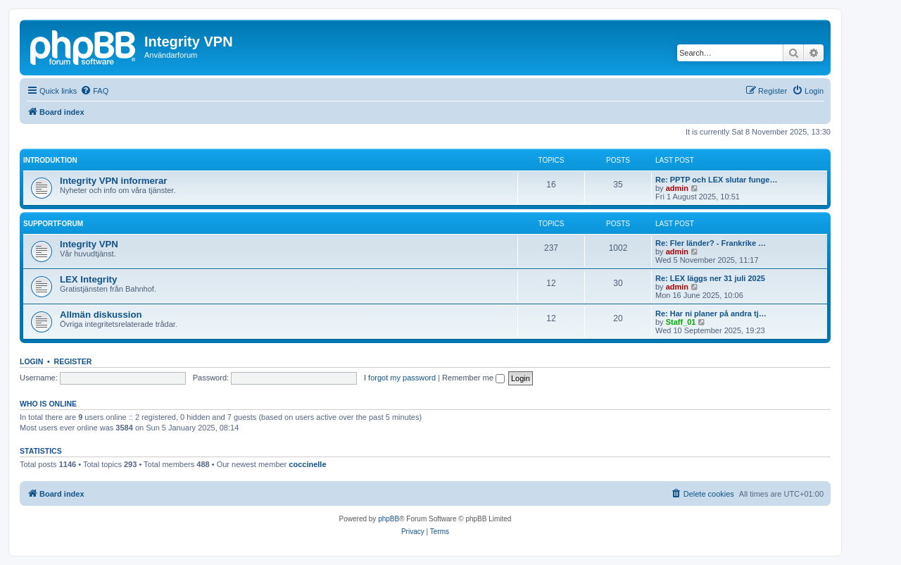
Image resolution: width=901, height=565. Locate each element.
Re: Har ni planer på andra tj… (711, 313)
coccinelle (307, 464)
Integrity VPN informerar (113, 180)
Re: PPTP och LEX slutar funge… (716, 179)
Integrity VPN (89, 244)
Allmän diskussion (101, 314)
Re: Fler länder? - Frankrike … (710, 243)
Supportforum (53, 224)
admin (677, 188)
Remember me (473, 377)
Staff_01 (681, 322)
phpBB (388, 519)
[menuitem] (94, 90)
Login (31, 361)
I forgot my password (400, 377)
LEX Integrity (88, 279)
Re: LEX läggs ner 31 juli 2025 (710, 278)
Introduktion (50, 160)
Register (73, 361)
